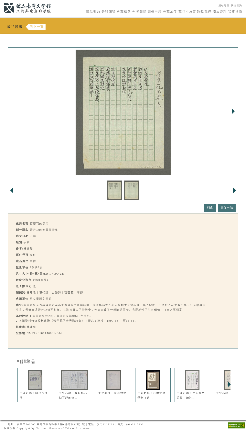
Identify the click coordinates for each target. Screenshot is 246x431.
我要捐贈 (235, 11)
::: (1, 2)
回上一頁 (37, 26)
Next (233, 111)
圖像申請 (155, 11)
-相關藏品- (26, 361)
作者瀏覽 (139, 11)
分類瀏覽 (109, 11)
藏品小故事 (187, 11)
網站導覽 (224, 5)
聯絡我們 (204, 11)
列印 (210, 208)
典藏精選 (124, 11)
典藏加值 (170, 11)
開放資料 (220, 11)
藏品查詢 (93, 11)
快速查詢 (236, 5)
